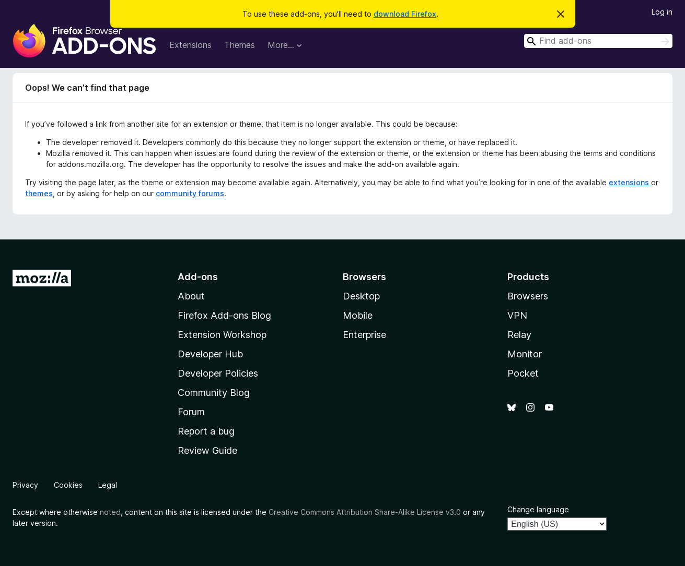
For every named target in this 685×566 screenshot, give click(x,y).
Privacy (25, 484)
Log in (662, 11)
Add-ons (198, 276)
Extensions (190, 45)
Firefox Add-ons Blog (224, 315)
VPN (517, 315)
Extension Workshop (222, 334)
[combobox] (598, 41)
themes (39, 193)
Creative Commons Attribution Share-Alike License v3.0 (365, 512)
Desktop (361, 296)
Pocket (523, 373)
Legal (107, 484)
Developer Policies (218, 373)
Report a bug (206, 431)
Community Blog (214, 392)
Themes (239, 45)
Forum (191, 411)
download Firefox (405, 13)
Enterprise (364, 334)
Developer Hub (210, 353)
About (191, 296)
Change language (538, 509)
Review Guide (207, 450)
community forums (190, 193)
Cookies (68, 484)
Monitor (524, 353)
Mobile (358, 315)
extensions (629, 182)
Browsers (527, 296)
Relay (519, 334)
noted (110, 512)
